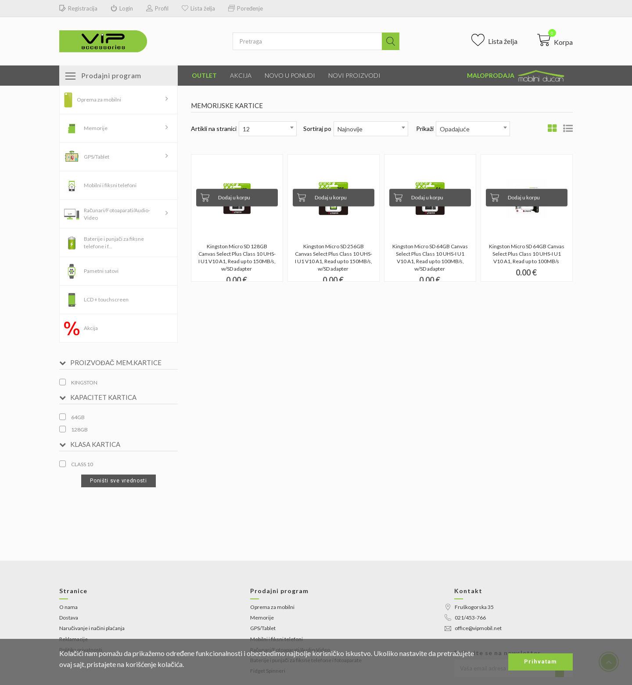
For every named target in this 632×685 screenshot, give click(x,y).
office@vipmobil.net (473, 628)
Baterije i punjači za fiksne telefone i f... (114, 243)
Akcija (240, 75)
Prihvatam (540, 661)
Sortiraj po (317, 128)
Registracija (78, 8)
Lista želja (198, 8)
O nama (68, 607)
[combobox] (268, 128)
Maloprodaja (516, 76)
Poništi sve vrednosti (118, 481)
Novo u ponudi (290, 75)
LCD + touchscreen (106, 299)
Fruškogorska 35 (469, 607)
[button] (555, 40)
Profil (157, 8)
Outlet (204, 75)
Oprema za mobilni (99, 99)
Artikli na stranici (214, 128)
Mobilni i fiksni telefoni (110, 185)
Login (122, 8)
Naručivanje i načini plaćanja (92, 628)
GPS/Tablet (96, 156)
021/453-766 (465, 617)
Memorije (96, 128)
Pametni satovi (101, 271)
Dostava (68, 617)
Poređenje (245, 8)
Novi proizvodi (354, 75)
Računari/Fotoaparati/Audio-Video (117, 214)
